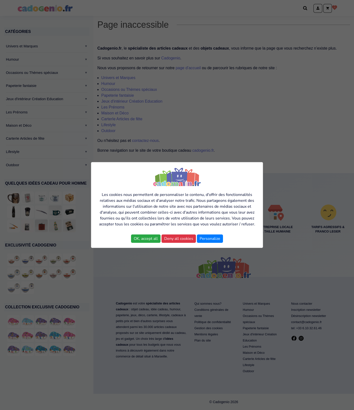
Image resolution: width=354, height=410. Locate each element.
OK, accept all (146, 238)
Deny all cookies (178, 238)
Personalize (210, 238)
